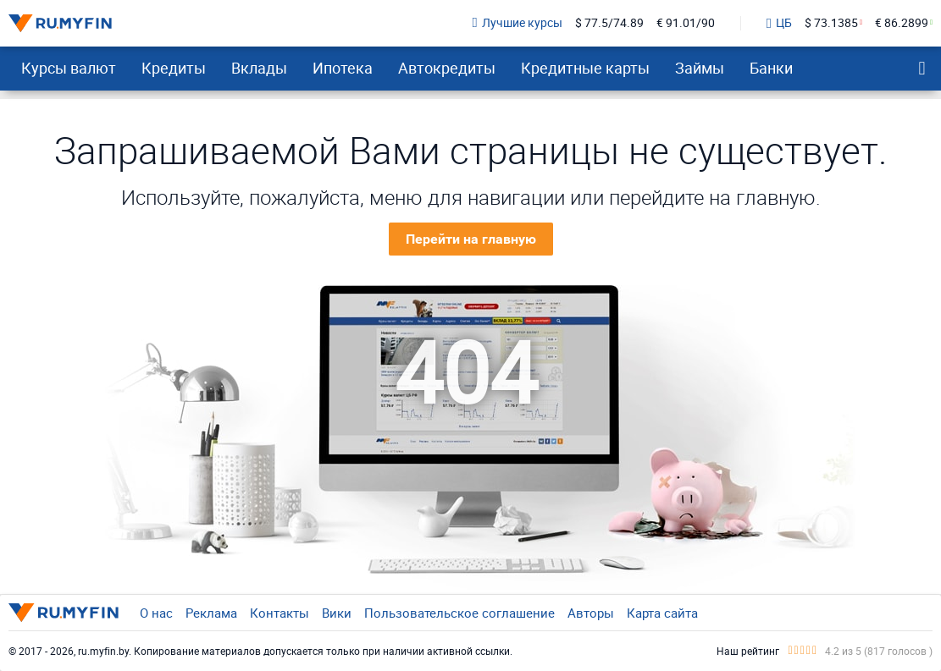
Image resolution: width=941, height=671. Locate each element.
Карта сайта (662, 612)
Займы (699, 68)
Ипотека (343, 68)
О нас (156, 612)
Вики (336, 612)
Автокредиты (446, 68)
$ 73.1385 (831, 23)
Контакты (279, 612)
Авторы (590, 612)
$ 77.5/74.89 (609, 23)
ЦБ (779, 23)
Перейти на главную (471, 239)
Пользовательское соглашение (459, 612)
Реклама (211, 612)
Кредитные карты (585, 68)
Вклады (259, 68)
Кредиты (173, 68)
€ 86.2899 (901, 23)
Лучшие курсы (517, 23)
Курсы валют (68, 68)
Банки (771, 68)
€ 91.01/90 (685, 23)
